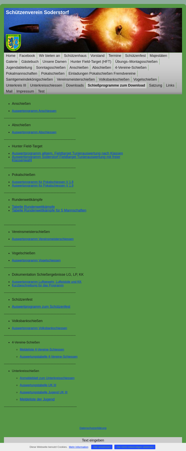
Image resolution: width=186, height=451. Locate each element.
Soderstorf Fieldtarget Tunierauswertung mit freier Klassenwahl (66, 158)
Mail (9, 91)
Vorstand (97, 56)
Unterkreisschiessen (46, 85)
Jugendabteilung (19, 68)
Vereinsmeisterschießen (76, 79)
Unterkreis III (16, 85)
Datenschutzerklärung (93, 428)
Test (41, 91)
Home (10, 56)
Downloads (75, 85)
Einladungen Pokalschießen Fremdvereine (102, 73)
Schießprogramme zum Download (116, 85)
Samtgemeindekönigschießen (29, 79)
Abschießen (101, 68)
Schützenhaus (75, 56)
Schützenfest (135, 56)
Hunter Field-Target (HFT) (90, 62)
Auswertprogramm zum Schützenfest (41, 307)
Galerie (11, 62)
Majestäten (158, 56)
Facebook (27, 56)
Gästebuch (30, 62)
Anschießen (78, 68)
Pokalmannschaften (21, 73)
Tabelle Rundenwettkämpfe (33, 207)
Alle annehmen (101, 446)
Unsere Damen (54, 62)
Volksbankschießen (114, 79)
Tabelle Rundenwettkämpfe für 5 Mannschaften (49, 210)
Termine (114, 56)
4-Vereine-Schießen (130, 68)
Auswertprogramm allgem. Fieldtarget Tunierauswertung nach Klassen (67, 153)
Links (170, 85)
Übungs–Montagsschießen (136, 62)
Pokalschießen (53, 73)
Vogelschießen (145, 79)
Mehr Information (78, 446)
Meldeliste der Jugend (37, 399)
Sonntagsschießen (50, 68)
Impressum (25, 91)
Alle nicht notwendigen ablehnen (134, 446)
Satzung (155, 85)
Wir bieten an (49, 56)
